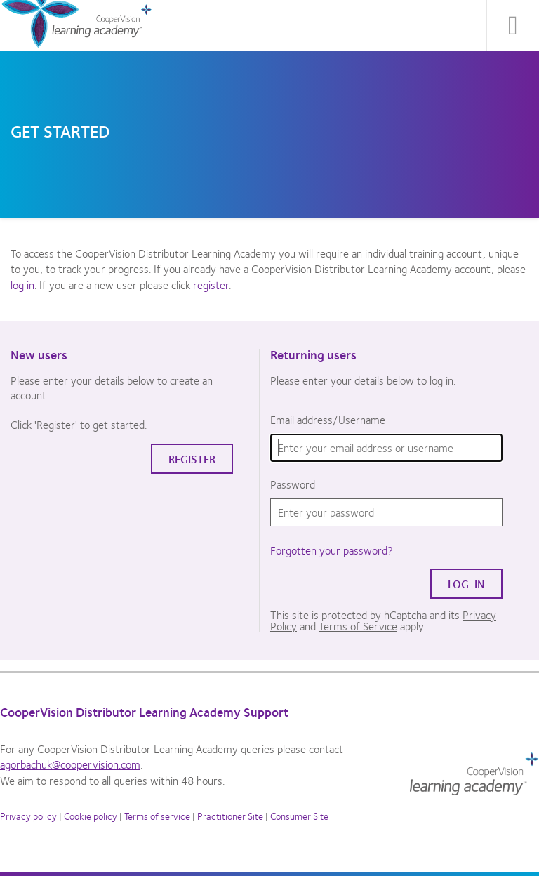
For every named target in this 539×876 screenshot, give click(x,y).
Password (292, 484)
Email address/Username (327, 419)
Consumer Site (299, 815)
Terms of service (157, 815)
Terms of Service (358, 626)
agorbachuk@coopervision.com (70, 764)
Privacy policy (28, 815)
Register (191, 459)
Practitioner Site (230, 815)
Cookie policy (90, 815)
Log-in (466, 584)
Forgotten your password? (331, 550)
